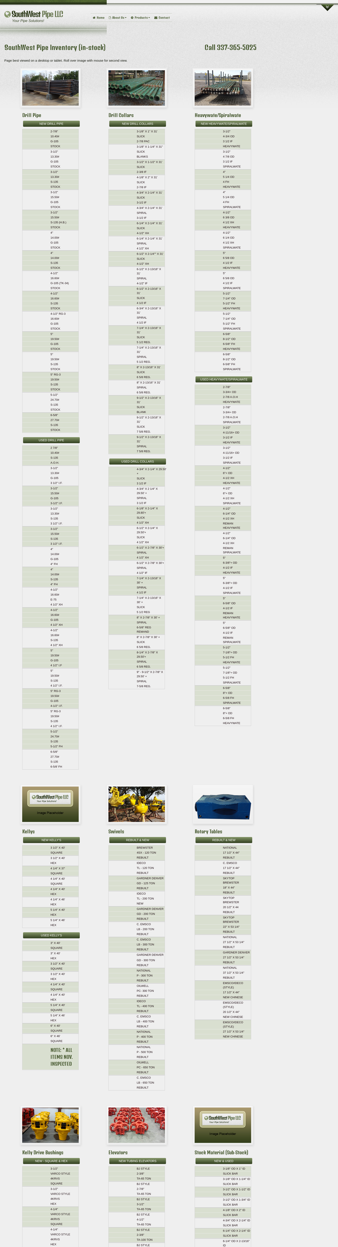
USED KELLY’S (51, 935)
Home (99, 17)
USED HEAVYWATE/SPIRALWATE (224, 379)
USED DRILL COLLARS (137, 461)
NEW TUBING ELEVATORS (137, 1161)
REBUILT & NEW (137, 840)
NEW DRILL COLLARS (137, 123)
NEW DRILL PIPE (51, 123)
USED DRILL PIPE (51, 440)
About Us (118, 17)
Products (140, 17)
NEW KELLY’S (51, 840)
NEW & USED (223, 1161)
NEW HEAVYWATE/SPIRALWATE (224, 123)
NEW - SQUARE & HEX (51, 1161)
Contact (162, 17)
